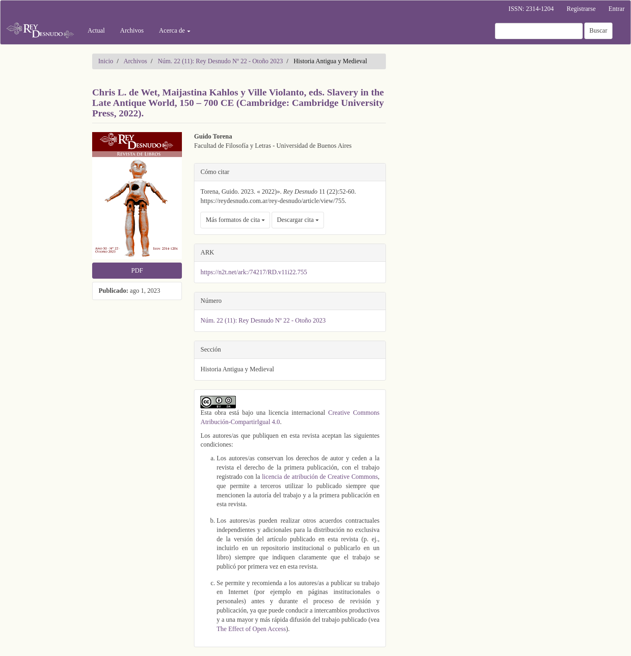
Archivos (132, 30)
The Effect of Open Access (251, 628)
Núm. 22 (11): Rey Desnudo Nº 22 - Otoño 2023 (220, 61)
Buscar (598, 30)
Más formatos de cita (235, 219)
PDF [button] (137, 270)
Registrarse (581, 8)
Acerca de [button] (174, 30)
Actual (96, 30)
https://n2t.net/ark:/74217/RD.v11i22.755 (253, 272)
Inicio (105, 61)
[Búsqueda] (539, 31)
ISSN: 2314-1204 (531, 8)
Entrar (616, 8)
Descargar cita (298, 219)
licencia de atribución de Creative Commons (320, 476)
